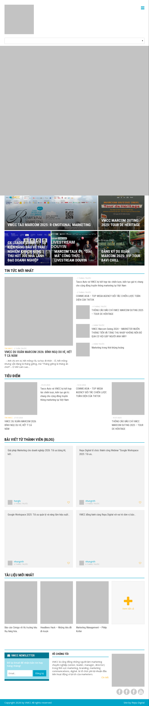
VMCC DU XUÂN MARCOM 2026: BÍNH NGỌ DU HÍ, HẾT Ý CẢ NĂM (20, 425)
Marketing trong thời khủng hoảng (108, 347)
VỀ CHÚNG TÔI (60, 653)
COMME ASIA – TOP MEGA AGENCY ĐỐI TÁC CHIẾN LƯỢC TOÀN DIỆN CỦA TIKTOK (91, 392)
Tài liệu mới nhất (19, 575)
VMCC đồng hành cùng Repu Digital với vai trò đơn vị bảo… (107, 514)
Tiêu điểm (12, 376)
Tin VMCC (9, 348)
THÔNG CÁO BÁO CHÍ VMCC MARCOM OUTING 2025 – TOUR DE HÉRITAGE (127, 425)
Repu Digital (138, 702)
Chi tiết (105, 677)
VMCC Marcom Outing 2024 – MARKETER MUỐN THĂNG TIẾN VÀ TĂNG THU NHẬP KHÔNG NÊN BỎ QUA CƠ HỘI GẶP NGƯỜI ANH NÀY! (117, 332)
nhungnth (90, 500)
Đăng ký (39, 673)
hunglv (17, 500)
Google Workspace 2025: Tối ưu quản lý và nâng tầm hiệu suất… (39, 514)
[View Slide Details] (74, 121)
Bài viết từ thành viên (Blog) (29, 439)
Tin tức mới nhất (19, 270)
